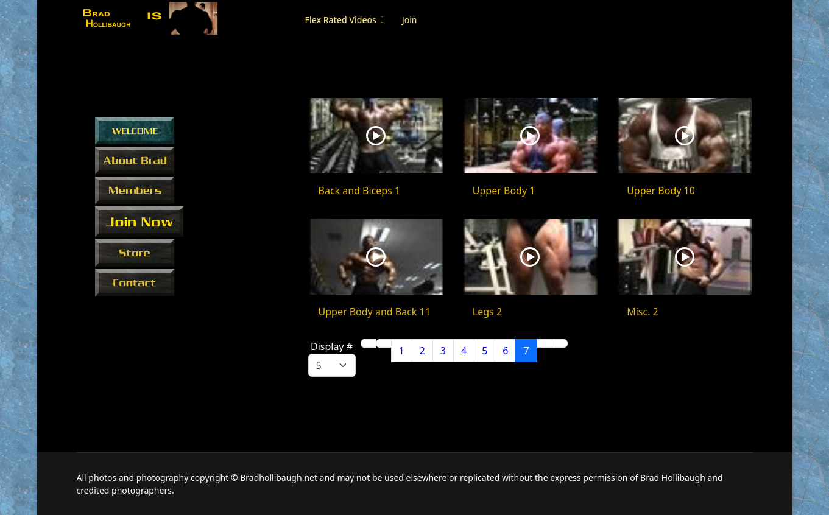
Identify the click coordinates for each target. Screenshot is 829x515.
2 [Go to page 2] (422, 350)
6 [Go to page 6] (505, 350)
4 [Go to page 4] (464, 350)
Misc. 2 (642, 311)
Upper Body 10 (661, 190)
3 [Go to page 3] (443, 350)
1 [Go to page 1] (401, 350)
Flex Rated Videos (340, 20)
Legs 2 (487, 311)
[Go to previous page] (384, 343)
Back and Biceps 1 (360, 190)
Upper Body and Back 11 (375, 311)
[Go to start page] (368, 343)
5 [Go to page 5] (484, 350)
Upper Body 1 (504, 190)
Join (409, 20)
